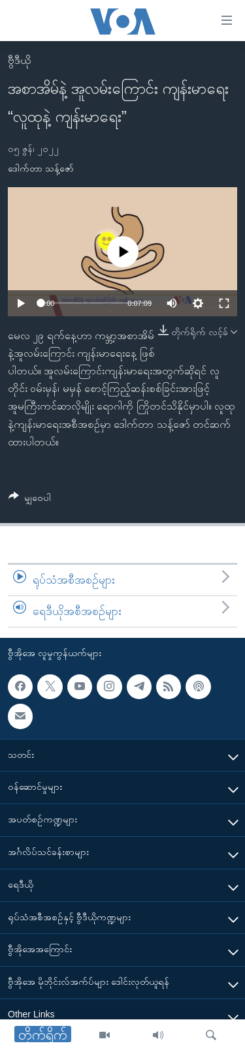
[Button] (29, 500)
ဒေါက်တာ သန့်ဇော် (41, 168)
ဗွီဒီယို (19, 60)
